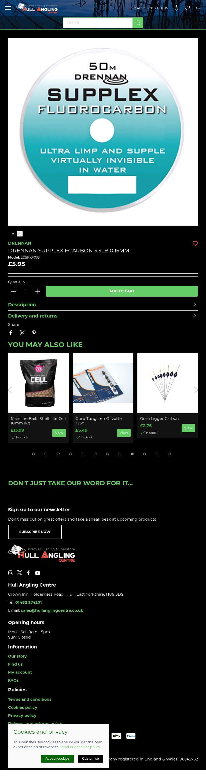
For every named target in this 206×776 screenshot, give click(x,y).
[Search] (103, 22)
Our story (17, 656)
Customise (90, 758)
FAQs (13, 680)
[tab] (33, 454)
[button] (8, 8)
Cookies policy (22, 707)
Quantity (16, 281)
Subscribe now (34, 532)
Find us (15, 664)
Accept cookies (57, 758)
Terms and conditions (30, 699)
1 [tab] (20, 234)
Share (13, 324)
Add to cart (121, 291)
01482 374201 (28, 602)
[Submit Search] (138, 22)
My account (20, 672)
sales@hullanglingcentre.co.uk (52, 610)
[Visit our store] (176, 8)
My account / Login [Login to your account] (149, 8)
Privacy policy (22, 715)
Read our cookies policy (80, 747)
